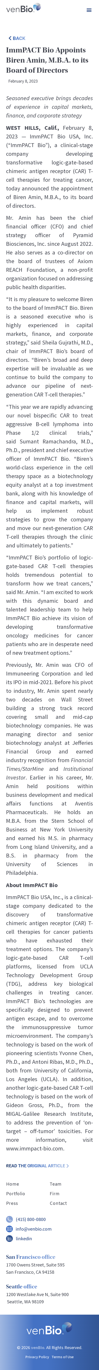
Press (12, 1203)
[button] (89, 10)
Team (55, 1184)
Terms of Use (63, 1356)
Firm (55, 1194)
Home (12, 1184)
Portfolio (15, 1194)
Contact (58, 1203)
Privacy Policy (37, 1356)
